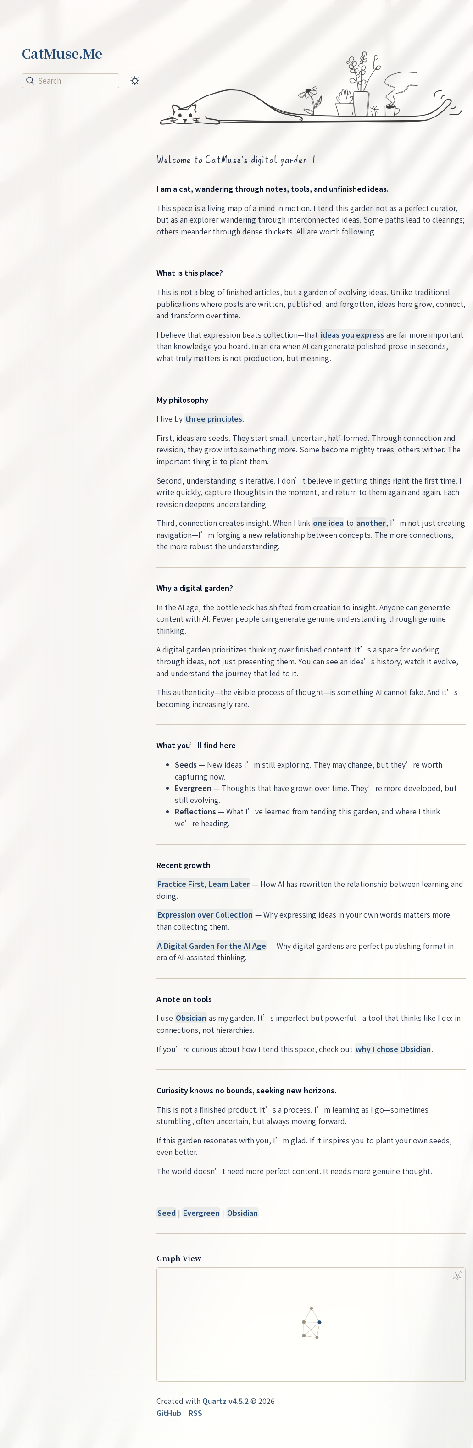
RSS (195, 1412)
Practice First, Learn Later (203, 883)
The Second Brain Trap (71, 254)
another (370, 522)
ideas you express (352, 334)
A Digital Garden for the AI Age (211, 945)
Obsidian (191, 1017)
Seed (166, 1212)
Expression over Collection (205, 914)
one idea (328, 522)
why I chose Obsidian (393, 1048)
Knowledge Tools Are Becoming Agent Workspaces (66, 138)
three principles (213, 418)
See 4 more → (46, 284)
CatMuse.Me (62, 53)
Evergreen (201, 1212)
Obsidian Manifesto (64, 336)
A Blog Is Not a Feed (63, 180)
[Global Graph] (457, 1275)
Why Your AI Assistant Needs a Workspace (68, 217)
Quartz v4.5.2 (225, 1400)
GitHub (168, 1412)
